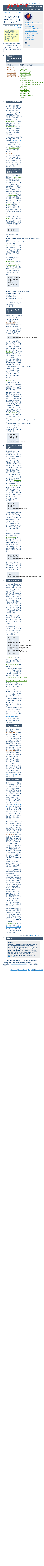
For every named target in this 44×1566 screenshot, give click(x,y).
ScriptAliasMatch (26, 95)
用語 (32, 3)
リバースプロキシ (30, 35)
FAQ (29, 3)
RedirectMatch (25, 88)
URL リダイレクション (31, 33)
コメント (27, 45)
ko (18, 27)
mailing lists (11, 957)
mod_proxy (10, 69)
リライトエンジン (30, 37)
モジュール (14, 3)
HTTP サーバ (12, 12)
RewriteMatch (25, 92)
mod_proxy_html (11, 716)
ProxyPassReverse (26, 80)
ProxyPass (24, 78)
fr (17, 25)
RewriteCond (24, 90)
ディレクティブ (22, 3)
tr (21, 27)
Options (23, 77)
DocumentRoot (29, 26)
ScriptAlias (24, 93)
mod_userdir (11, 73)
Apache (5, 12)
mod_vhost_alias (13, 77)
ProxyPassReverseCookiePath (30, 84)
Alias (22, 67)
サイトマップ (39, 3)
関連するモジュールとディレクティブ (14, 58)
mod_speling (11, 75)
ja (20, 25)
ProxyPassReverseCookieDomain (31, 82)
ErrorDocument (25, 75)
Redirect (23, 86)
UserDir (23, 97)
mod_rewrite (11, 71)
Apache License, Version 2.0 (18, 964)
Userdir (9, 380)
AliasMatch (24, 69)
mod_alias (10, 67)
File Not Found (29, 39)
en (14, 25)
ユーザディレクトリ (31, 31)
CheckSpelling (25, 71)
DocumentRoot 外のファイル (33, 29)
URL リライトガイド (12, 774)
